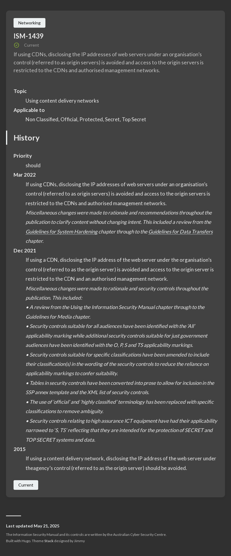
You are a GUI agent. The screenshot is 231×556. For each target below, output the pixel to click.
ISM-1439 (29, 36)
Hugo (26, 541)
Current (25, 484)
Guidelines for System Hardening (62, 231)
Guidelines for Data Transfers (181, 231)
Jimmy (79, 541)
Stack (49, 541)
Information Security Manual (36, 534)
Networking (29, 22)
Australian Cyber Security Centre (139, 534)
